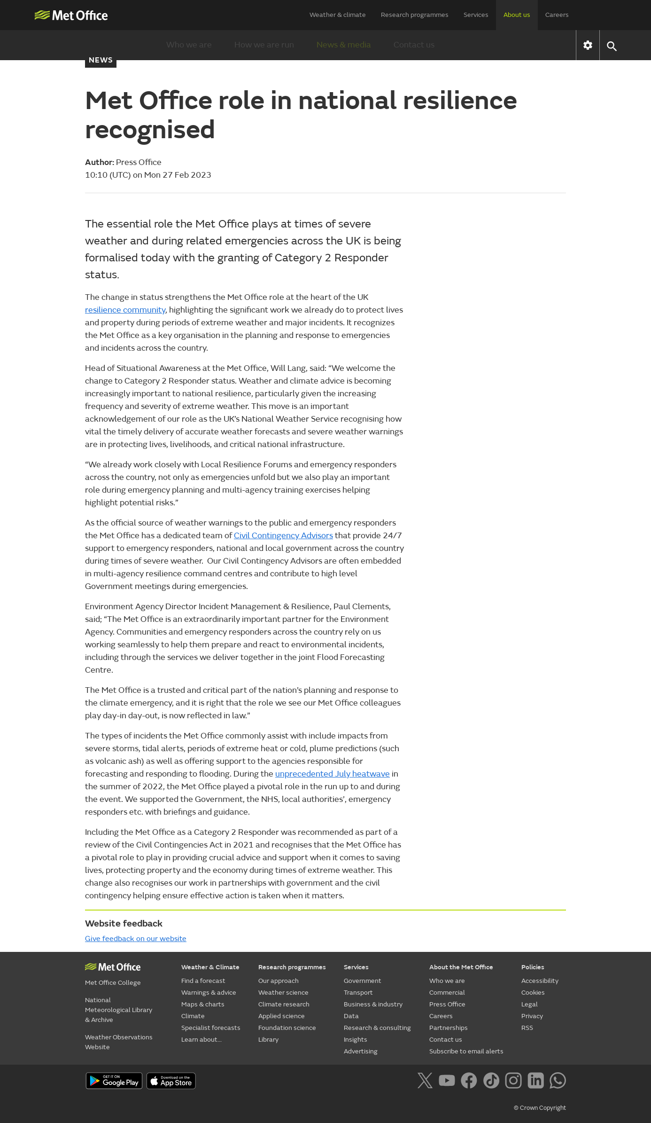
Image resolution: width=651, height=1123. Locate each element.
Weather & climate (338, 15)
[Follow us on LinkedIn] (537, 1082)
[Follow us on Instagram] (515, 1082)
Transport (358, 993)
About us (517, 15)
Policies (532, 967)
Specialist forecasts (210, 1028)
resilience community (125, 310)
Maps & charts (203, 1004)
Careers (557, 15)
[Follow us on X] (427, 1082)
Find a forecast (203, 981)
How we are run (264, 44)
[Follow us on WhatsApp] (558, 1082)
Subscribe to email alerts (466, 1051)
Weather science (283, 993)
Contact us (414, 44)
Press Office (447, 1004)
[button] (611, 45)
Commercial (447, 993)
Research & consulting (377, 1028)
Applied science (281, 1016)
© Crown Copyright (540, 1108)
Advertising (361, 1051)
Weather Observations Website (119, 1042)
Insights (355, 1040)
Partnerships (448, 1028)
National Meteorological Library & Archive (118, 1010)
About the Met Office (461, 967)
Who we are (189, 44)
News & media (344, 44)
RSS (527, 1028)
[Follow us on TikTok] (493, 1082)
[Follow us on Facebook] (471, 1082)
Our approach (278, 981)
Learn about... (201, 1040)
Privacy (532, 1016)
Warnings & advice (208, 993)
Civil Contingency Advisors (283, 535)
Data (351, 1016)
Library (268, 1040)
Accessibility (539, 981)
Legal (529, 1004)
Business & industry (373, 1004)
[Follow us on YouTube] (449, 1082)
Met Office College (113, 983)
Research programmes (415, 15)
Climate (193, 1016)
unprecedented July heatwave (332, 774)
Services (476, 15)
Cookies (533, 993)
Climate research (284, 1004)
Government (362, 981)
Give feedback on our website (135, 938)
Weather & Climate (210, 967)
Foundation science (287, 1028)
